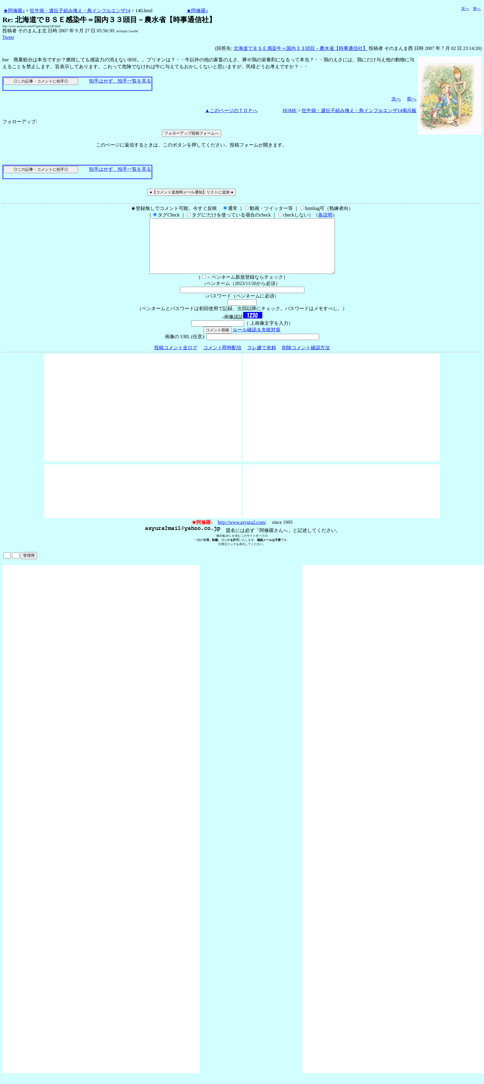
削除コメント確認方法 (306, 358)
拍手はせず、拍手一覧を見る (120, 80)
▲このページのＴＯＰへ (231, 110)
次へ (465, 8)
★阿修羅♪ (14, 10)
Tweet (8, 37)
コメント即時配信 (222, 358)
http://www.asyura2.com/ (242, 533)
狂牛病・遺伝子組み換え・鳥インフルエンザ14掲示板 (359, 110)
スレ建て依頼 (261, 358)
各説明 (325, 214)
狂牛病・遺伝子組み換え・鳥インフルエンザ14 (80, 10)
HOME (290, 110)
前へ (477, 8)
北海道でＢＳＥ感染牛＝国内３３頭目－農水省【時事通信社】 (300, 48)
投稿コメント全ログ (175, 358)
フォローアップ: (19, 121)
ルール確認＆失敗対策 (257, 340)
